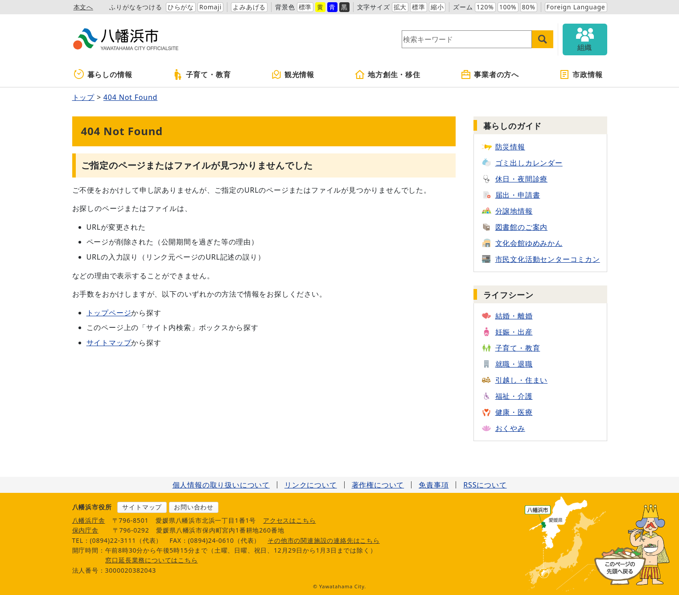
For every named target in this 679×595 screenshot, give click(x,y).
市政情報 (580, 74)
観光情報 (292, 74)
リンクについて (310, 485)
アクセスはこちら (289, 520)
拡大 (400, 7)
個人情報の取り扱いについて (221, 485)
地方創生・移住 (387, 74)
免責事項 (434, 485)
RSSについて (484, 485)
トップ (83, 97)
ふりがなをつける (135, 7)
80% (528, 7)
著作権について (378, 485)
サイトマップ (109, 342)
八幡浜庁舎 (88, 520)
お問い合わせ (194, 507)
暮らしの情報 (103, 74)
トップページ (109, 313)
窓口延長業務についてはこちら (151, 560)
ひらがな (181, 7)
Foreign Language (576, 7)
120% (485, 7)
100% (508, 7)
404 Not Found (130, 97)
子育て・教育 (202, 74)
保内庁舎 (85, 530)
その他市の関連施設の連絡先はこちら (323, 540)
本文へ (83, 7)
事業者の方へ (490, 74)
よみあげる (249, 7)
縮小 (437, 7)
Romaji (210, 7)
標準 (305, 7)
